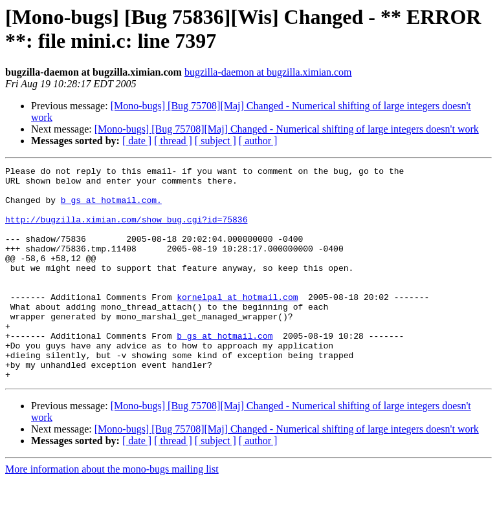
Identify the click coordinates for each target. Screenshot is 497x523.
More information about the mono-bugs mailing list (112, 511)
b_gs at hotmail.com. (111, 207)
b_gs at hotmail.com (224, 370)
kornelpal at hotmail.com (237, 324)
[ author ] (258, 140)
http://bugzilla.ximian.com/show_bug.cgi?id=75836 (126, 231)
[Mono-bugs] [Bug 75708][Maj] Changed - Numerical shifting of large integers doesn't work (286, 128)
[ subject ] (215, 140)
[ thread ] (173, 140)
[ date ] (136, 140)
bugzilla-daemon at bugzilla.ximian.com (268, 72)
